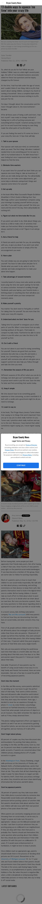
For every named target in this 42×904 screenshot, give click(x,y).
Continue (21, 465)
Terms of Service (31, 445)
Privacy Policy (9, 450)
